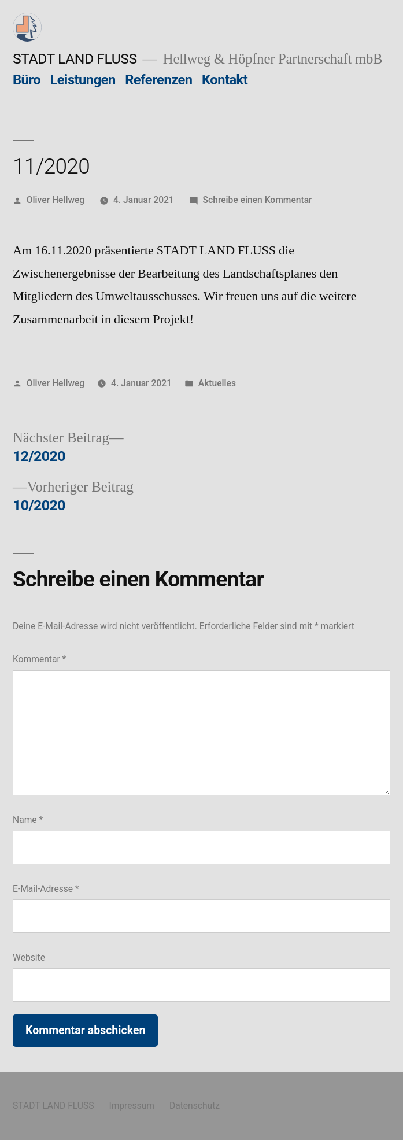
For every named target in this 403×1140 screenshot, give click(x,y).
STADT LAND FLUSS (75, 58)
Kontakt (224, 80)
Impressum (131, 1105)
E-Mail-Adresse (46, 888)
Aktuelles (217, 383)
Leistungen (83, 80)
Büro (26, 80)
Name (28, 819)
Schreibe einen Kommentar (257, 199)
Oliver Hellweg (55, 199)
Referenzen (158, 80)
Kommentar (39, 659)
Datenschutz (194, 1105)
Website (29, 957)
